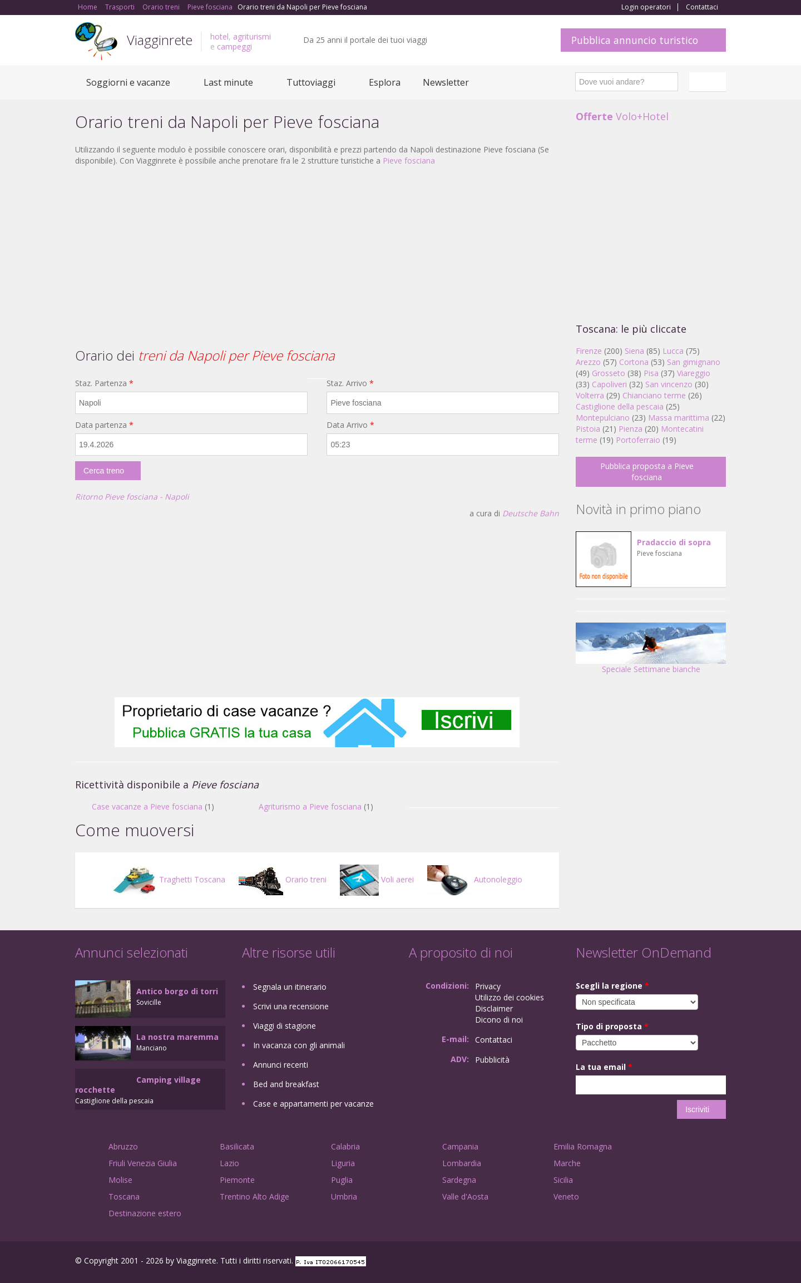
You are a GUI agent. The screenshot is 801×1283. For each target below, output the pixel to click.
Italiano (709, 81)
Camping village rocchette (138, 1084)
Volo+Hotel (622, 116)
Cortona (634, 362)
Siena (634, 351)
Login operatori (646, 7)
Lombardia (461, 1163)
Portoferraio (638, 440)
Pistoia (588, 428)
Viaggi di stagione (284, 1025)
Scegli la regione (612, 985)
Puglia (342, 1180)
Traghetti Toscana (168, 879)
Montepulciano (603, 417)
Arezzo (588, 362)
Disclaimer (494, 1008)
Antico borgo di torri (177, 991)
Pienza (630, 428)
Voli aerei (377, 879)
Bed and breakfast (286, 1084)
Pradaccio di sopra (674, 542)
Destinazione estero (144, 1213)
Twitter (693, 1262)
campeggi (234, 46)
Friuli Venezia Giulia (142, 1163)
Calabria (345, 1146)
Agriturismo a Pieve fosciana (310, 806)
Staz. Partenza (104, 383)
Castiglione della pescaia (620, 406)
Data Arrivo (350, 425)
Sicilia (563, 1180)
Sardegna (459, 1180)
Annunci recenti (280, 1064)
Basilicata (237, 1146)
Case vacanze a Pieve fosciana (147, 806)
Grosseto (608, 373)
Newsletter (446, 82)
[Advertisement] (317, 255)
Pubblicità (492, 1059)
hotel (219, 36)
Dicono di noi (499, 1019)
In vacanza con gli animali (299, 1045)
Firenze (589, 351)
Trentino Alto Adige (254, 1196)
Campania (460, 1146)
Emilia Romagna (582, 1146)
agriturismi (252, 36)
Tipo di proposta (612, 1026)
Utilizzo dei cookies (509, 997)
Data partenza (104, 425)
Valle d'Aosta (465, 1196)
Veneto (566, 1196)
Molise (120, 1180)
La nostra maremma (177, 1037)
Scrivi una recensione (291, 1006)
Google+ (666, 1262)
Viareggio (693, 373)
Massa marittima (678, 417)
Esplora (384, 82)
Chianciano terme (654, 395)
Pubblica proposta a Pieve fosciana (647, 471)
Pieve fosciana (409, 160)
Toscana (124, 1196)
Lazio (229, 1163)
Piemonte (237, 1180)
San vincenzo (669, 384)
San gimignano (693, 362)
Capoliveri (609, 384)
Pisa (651, 373)
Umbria (344, 1196)
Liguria (343, 1163)
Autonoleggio (474, 879)
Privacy (488, 986)
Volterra (590, 395)
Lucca (673, 351)
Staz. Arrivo (350, 383)
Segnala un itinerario (290, 986)
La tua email (604, 1067)
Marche (567, 1163)
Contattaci (702, 7)
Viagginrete (159, 40)
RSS (720, 1262)
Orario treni (283, 879)
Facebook (642, 1262)
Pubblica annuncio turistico (634, 40)
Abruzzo (123, 1146)
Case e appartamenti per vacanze (313, 1103)
